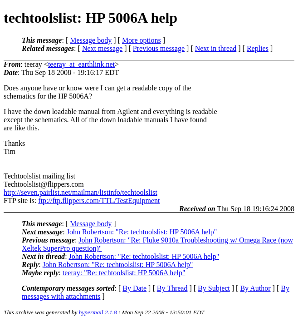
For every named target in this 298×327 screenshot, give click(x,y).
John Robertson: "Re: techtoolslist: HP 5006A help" (142, 232)
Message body (91, 40)
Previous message (159, 48)
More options (141, 40)
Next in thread (216, 48)
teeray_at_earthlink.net (81, 64)
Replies (258, 48)
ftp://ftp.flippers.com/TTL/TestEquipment (99, 200)
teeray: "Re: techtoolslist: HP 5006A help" (124, 273)
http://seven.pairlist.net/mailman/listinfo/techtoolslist (80, 192)
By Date (134, 288)
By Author (255, 288)
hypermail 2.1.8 (98, 312)
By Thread (172, 288)
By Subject (214, 288)
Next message (102, 48)
